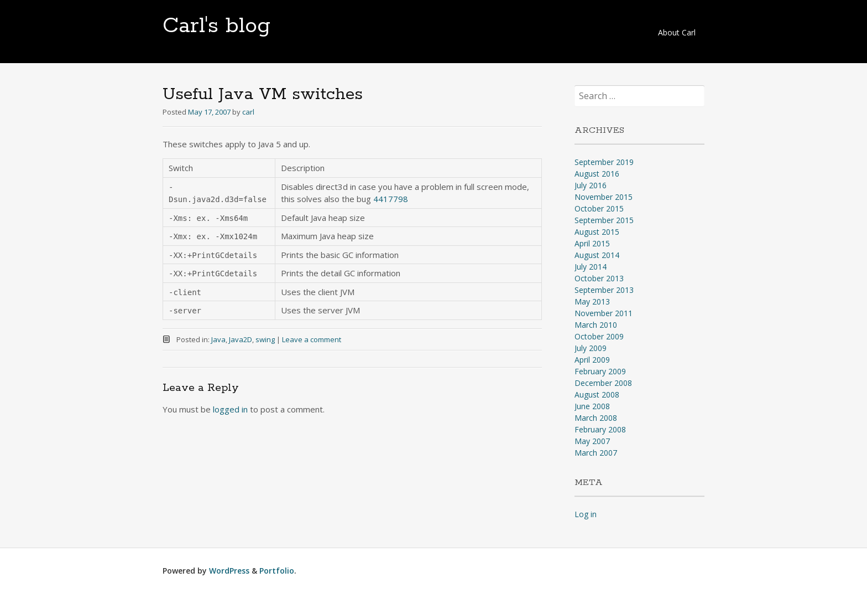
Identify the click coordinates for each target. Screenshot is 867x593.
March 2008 (595, 417)
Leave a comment (311, 339)
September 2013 (604, 290)
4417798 (390, 198)
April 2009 (592, 359)
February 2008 (600, 429)
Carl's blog (216, 26)
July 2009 (590, 348)
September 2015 (604, 220)
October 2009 (599, 336)
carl (248, 112)
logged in (230, 409)
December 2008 (603, 383)
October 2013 (599, 278)
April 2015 (592, 243)
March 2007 (595, 452)
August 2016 (596, 173)
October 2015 (599, 208)
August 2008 (596, 394)
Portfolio (276, 570)
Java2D (240, 339)
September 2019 (604, 162)
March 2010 (595, 324)
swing (265, 339)
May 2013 (592, 301)
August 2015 (596, 231)
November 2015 (603, 197)
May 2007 (592, 441)
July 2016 (590, 185)
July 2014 (590, 266)
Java (218, 339)
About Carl (677, 32)
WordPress (229, 570)
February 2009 (600, 371)
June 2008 (592, 406)
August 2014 (596, 255)
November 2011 (603, 313)
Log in (585, 514)
